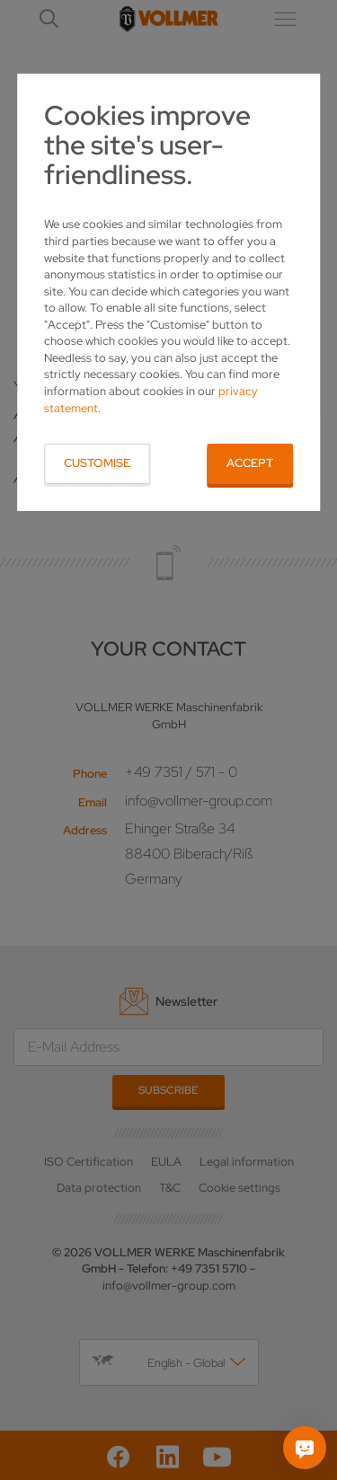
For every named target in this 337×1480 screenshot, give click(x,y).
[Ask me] (304, 1447)
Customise (97, 463)
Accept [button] (249, 463)
